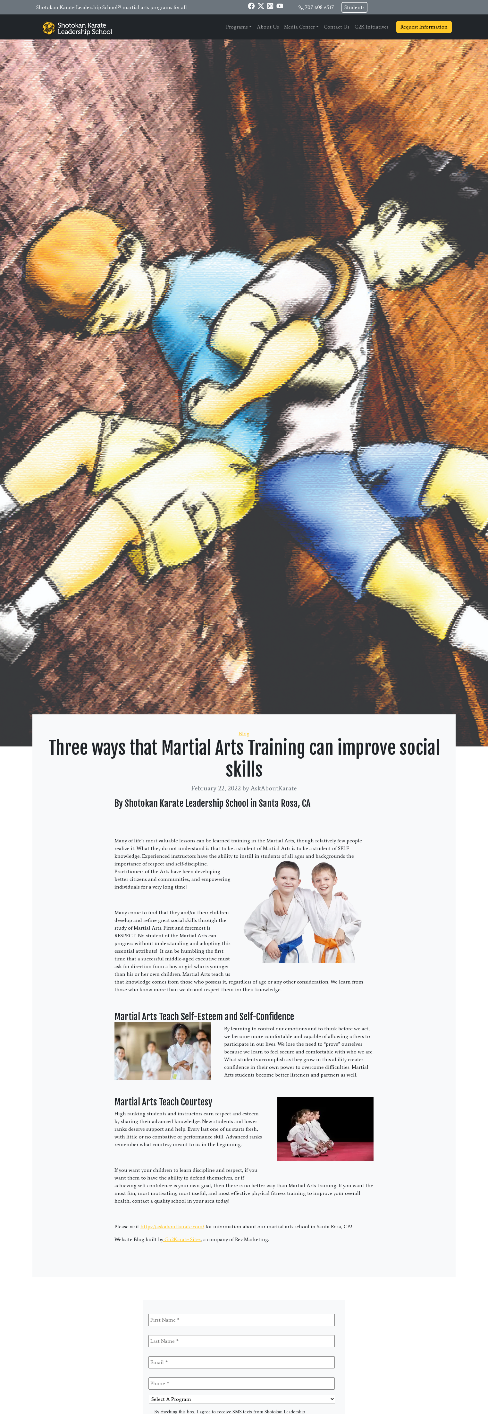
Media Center (299, 27)
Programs (237, 27)
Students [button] (354, 7)
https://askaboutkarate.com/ (172, 1226)
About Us (268, 27)
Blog (244, 733)
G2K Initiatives (372, 27)
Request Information (424, 27)
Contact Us (336, 27)
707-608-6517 (319, 7)
